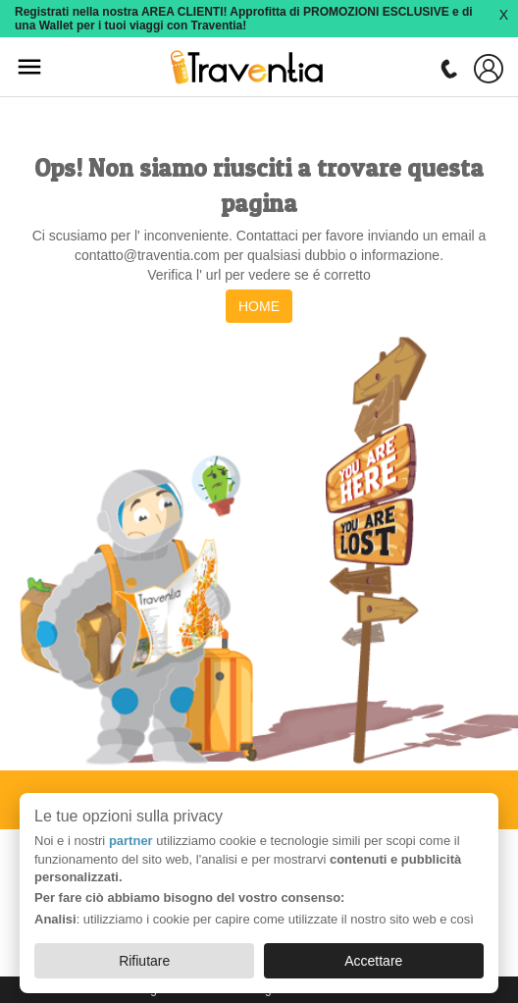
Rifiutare (144, 961)
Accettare (373, 961)
